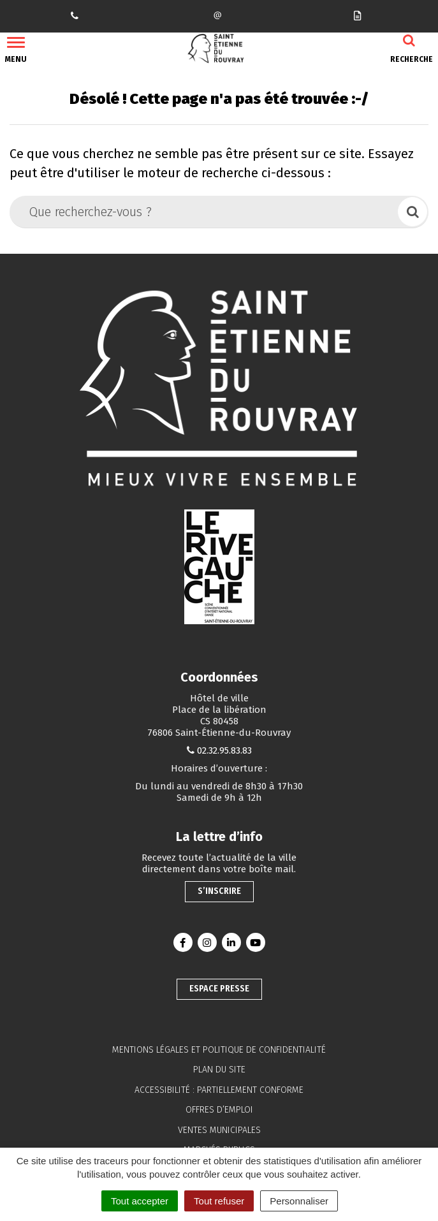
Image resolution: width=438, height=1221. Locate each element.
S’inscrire (219, 891)
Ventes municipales (219, 1130)
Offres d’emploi (219, 1109)
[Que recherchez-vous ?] (205, 212)
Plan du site (219, 1069)
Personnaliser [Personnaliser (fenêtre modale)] (299, 1200)
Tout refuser (219, 1200)
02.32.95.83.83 (224, 750)
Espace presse (219, 988)
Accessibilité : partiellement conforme (219, 1090)
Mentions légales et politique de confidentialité (219, 1049)
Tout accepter (139, 1200)
